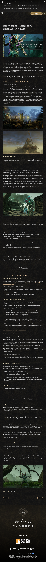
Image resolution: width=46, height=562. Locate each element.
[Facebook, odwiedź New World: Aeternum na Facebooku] (23, 526)
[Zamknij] (44, 1)
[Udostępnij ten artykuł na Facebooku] (14, 491)
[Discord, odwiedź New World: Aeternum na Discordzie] (14, 526)
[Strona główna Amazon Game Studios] (23, 535)
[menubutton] (44, 13)
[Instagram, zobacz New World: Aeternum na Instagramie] (29, 526)
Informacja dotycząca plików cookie (31, 552)
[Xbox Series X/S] (23, 549)
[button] (23, 117)
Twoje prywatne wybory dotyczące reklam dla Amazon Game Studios (23, 553)
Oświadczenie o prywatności (20, 552)
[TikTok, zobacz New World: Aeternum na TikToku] (32, 526)
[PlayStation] (13, 548)
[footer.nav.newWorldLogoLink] (23, 522)
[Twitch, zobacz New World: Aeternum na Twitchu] (17, 526)
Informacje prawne (12, 552)
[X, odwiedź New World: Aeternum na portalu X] (20, 526)
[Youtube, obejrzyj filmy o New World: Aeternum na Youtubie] (26, 526)
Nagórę (23, 512)
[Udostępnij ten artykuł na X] (11, 491)
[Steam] (33, 548)
